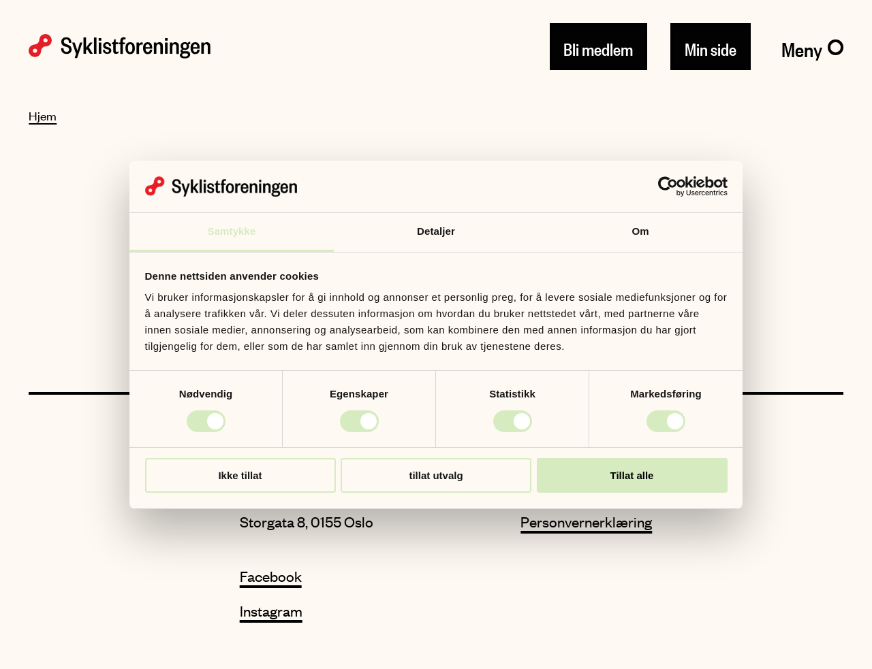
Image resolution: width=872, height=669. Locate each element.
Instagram (271, 611)
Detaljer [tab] (436, 231)
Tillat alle (632, 475)
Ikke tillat (240, 475)
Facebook (271, 576)
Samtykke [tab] (232, 231)
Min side (710, 46)
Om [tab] (640, 231)
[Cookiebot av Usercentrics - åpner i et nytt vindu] (668, 186)
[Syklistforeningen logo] (120, 46)
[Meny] (812, 47)
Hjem (43, 116)
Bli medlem (598, 46)
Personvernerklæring (586, 522)
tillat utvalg (436, 475)
